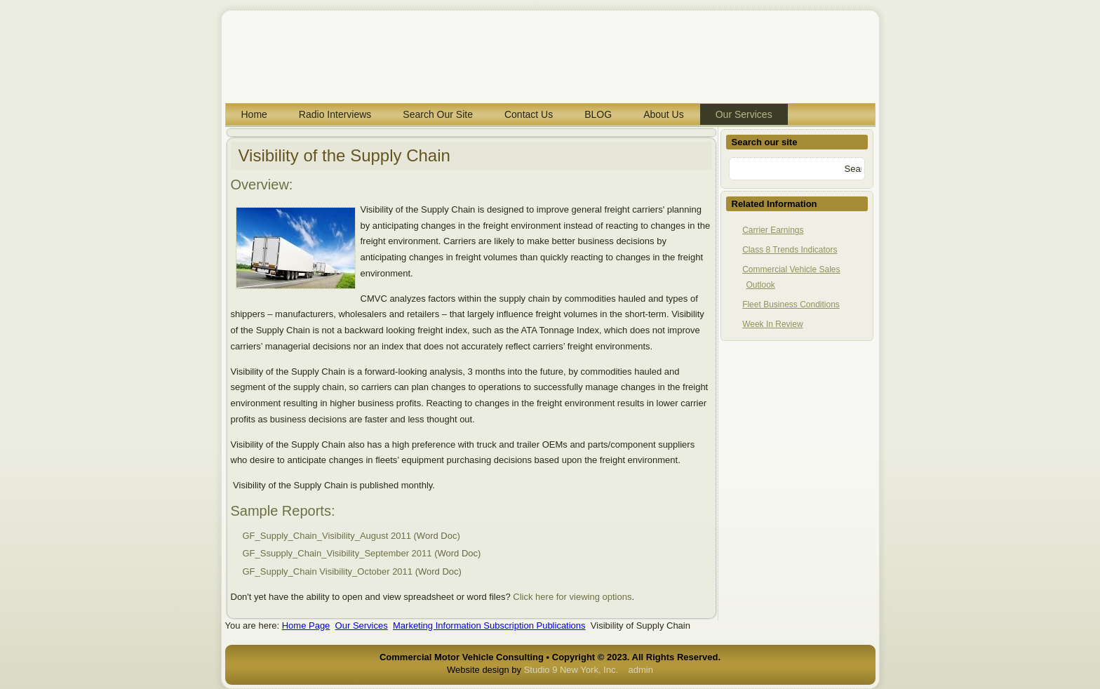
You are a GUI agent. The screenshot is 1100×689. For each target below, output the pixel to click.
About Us (663, 114)
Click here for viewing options (572, 596)
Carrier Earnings (772, 230)
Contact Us (528, 114)
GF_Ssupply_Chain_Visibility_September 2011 (337, 553)
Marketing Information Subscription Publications (489, 625)
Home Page (306, 625)
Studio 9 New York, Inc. (571, 669)
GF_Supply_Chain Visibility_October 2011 (328, 571)
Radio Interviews (335, 114)
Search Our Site (438, 114)
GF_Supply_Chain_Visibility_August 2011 (327, 535)
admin (641, 669)
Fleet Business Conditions (791, 304)
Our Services (744, 114)
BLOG (598, 114)
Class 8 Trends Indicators (789, 250)
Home (254, 114)
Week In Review (772, 324)
